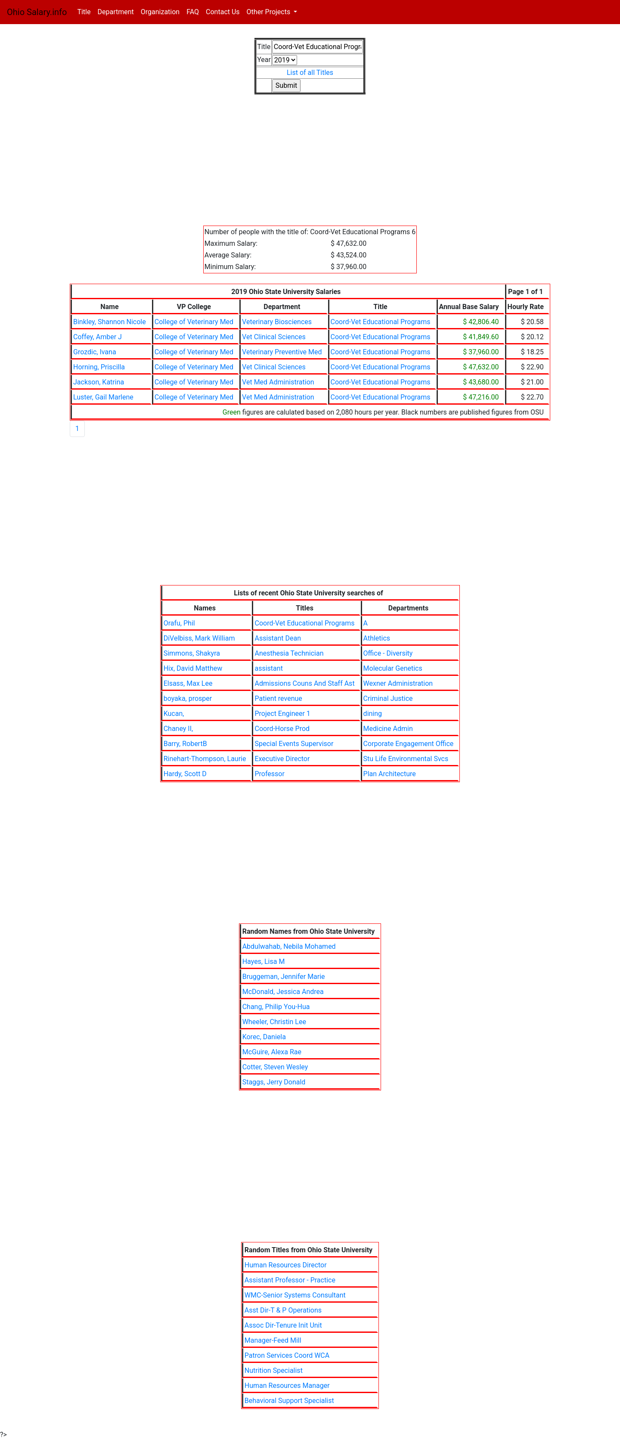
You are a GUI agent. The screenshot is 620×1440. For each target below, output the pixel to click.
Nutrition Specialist (274, 1370)
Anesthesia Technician (288, 653)
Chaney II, (178, 729)
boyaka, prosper (188, 698)
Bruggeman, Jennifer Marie (283, 976)
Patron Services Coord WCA (287, 1355)
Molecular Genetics (392, 668)
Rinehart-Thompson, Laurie (205, 759)
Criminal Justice (388, 698)
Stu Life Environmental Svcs (406, 759)
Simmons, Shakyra (192, 653)
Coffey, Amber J (97, 337)
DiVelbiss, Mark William (199, 638)
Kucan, (174, 713)
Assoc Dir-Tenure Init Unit (283, 1325)
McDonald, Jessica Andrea (283, 992)
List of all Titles (310, 72)
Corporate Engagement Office (408, 744)
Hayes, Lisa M (263, 961)
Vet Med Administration (278, 382)
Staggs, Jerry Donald (274, 1082)
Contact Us (223, 12)
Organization (160, 12)
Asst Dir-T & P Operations (283, 1310)
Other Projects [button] (269, 12)
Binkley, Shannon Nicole (109, 322)
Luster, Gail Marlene (103, 397)
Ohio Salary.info (37, 12)
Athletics (376, 638)
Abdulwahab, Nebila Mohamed (289, 946)
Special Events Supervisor (293, 744)
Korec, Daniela (264, 1037)
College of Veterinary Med (194, 322)
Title (85, 11)
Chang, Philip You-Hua (276, 1007)
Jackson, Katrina (98, 382)
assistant (268, 668)
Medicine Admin (388, 729)
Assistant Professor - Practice (290, 1280)
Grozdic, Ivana (94, 352)
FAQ (192, 12)
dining (372, 713)
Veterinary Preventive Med (282, 352)
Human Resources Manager (287, 1385)
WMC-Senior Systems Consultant (295, 1295)
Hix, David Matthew (193, 668)
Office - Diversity (388, 653)
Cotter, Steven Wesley (275, 1067)
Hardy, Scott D (185, 774)
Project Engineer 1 (282, 713)
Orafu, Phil (179, 623)
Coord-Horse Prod (282, 729)
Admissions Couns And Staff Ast (304, 683)
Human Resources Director (286, 1265)
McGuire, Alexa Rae (271, 1052)
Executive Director (282, 759)
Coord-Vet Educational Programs (381, 322)
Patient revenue (278, 698)
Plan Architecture (389, 774)
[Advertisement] (310, 165)
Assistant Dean (277, 638)
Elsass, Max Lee (188, 683)
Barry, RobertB (185, 744)
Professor (269, 774)
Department (115, 12)
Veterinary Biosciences (277, 322)
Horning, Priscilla (99, 367)
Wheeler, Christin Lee (274, 1022)
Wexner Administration (398, 683)
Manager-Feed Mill (273, 1340)
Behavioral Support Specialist (289, 1401)
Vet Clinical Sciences (274, 337)
